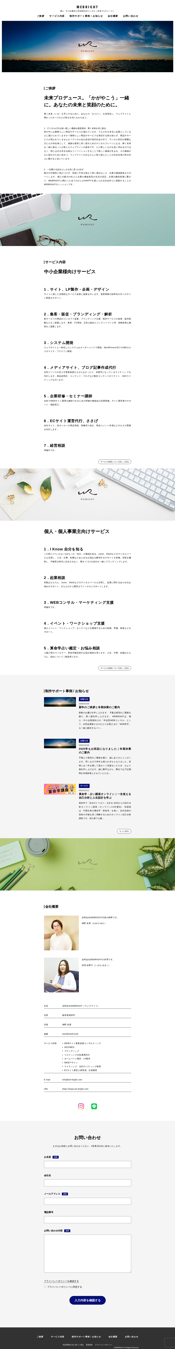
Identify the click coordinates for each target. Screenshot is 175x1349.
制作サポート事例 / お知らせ (86, 16)
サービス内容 (57, 16)
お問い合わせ (130, 16)
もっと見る (124, 831)
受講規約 (89, 1345)
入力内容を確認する (88, 1300)
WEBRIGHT (87, 7)
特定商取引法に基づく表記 (73, 1345)
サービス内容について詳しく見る (114, 462)
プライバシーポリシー (103, 1345)
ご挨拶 (40, 16)
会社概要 (113, 16)
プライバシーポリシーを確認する (61, 1281)
